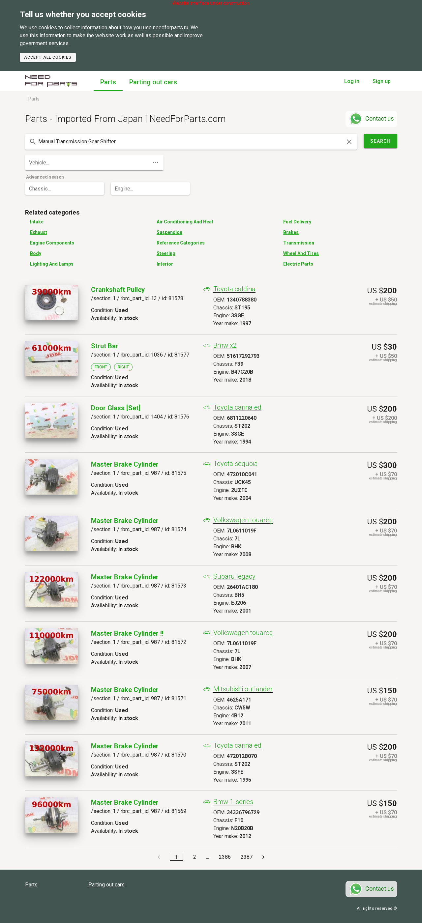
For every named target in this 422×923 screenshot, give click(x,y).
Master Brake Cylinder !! (127, 633)
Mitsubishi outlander (243, 689)
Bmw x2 (225, 345)
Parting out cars (153, 82)
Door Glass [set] (115, 408)
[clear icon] (349, 142)
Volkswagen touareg (243, 520)
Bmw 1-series (233, 801)
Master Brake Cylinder (125, 464)
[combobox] (191, 142)
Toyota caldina (234, 289)
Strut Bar (104, 346)
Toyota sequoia (235, 463)
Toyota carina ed (237, 407)
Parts (108, 82)
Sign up (382, 81)
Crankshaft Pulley (118, 290)
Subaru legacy (234, 576)
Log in (351, 81)
